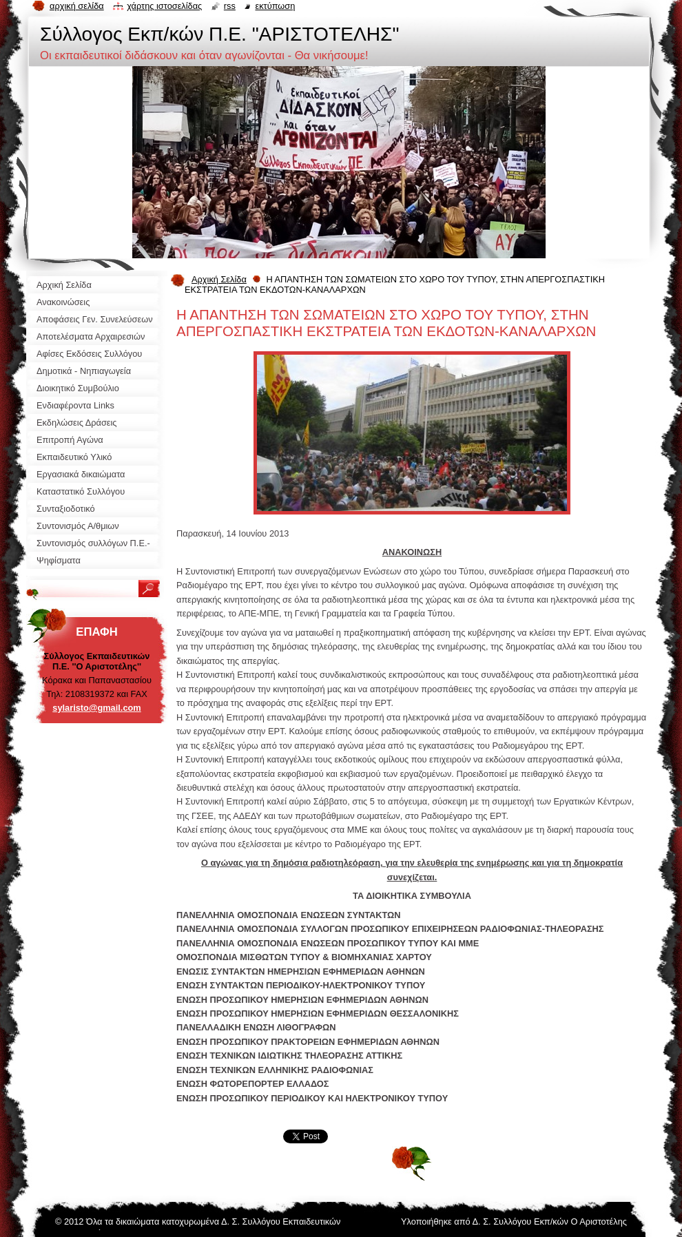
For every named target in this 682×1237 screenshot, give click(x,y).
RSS (230, 6)
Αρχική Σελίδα (219, 279)
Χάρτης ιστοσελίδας (164, 6)
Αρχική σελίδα (77, 6)
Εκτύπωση (275, 6)
